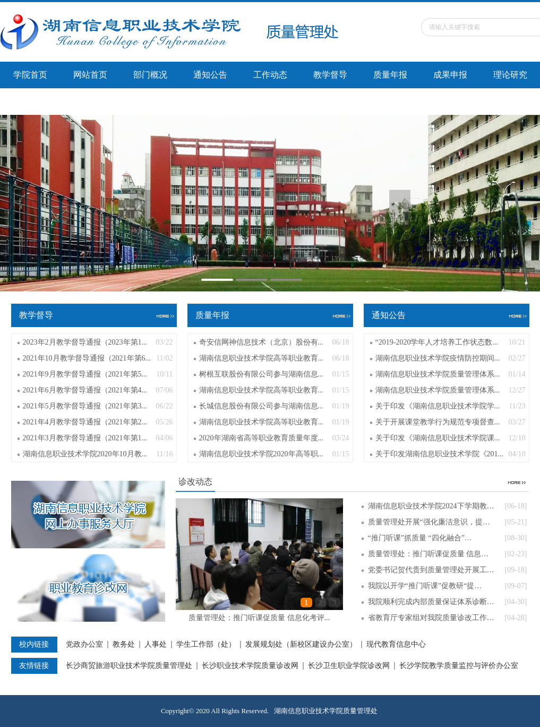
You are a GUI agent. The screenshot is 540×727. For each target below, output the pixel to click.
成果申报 (450, 74)
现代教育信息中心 (396, 644)
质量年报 (390, 74)
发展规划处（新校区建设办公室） (301, 644)
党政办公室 (84, 644)
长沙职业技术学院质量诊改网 (250, 666)
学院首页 (30, 74)
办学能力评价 (38, 101)
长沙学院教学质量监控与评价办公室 (458, 666)
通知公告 (210, 74)
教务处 (124, 644)
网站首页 (90, 74)
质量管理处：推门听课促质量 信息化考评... (259, 618)
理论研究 (510, 74)
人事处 (155, 644)
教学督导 (330, 74)
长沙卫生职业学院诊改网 (349, 666)
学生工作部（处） (206, 644)
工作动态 (270, 74)
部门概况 (150, 74)
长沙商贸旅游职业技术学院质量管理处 (129, 666)
